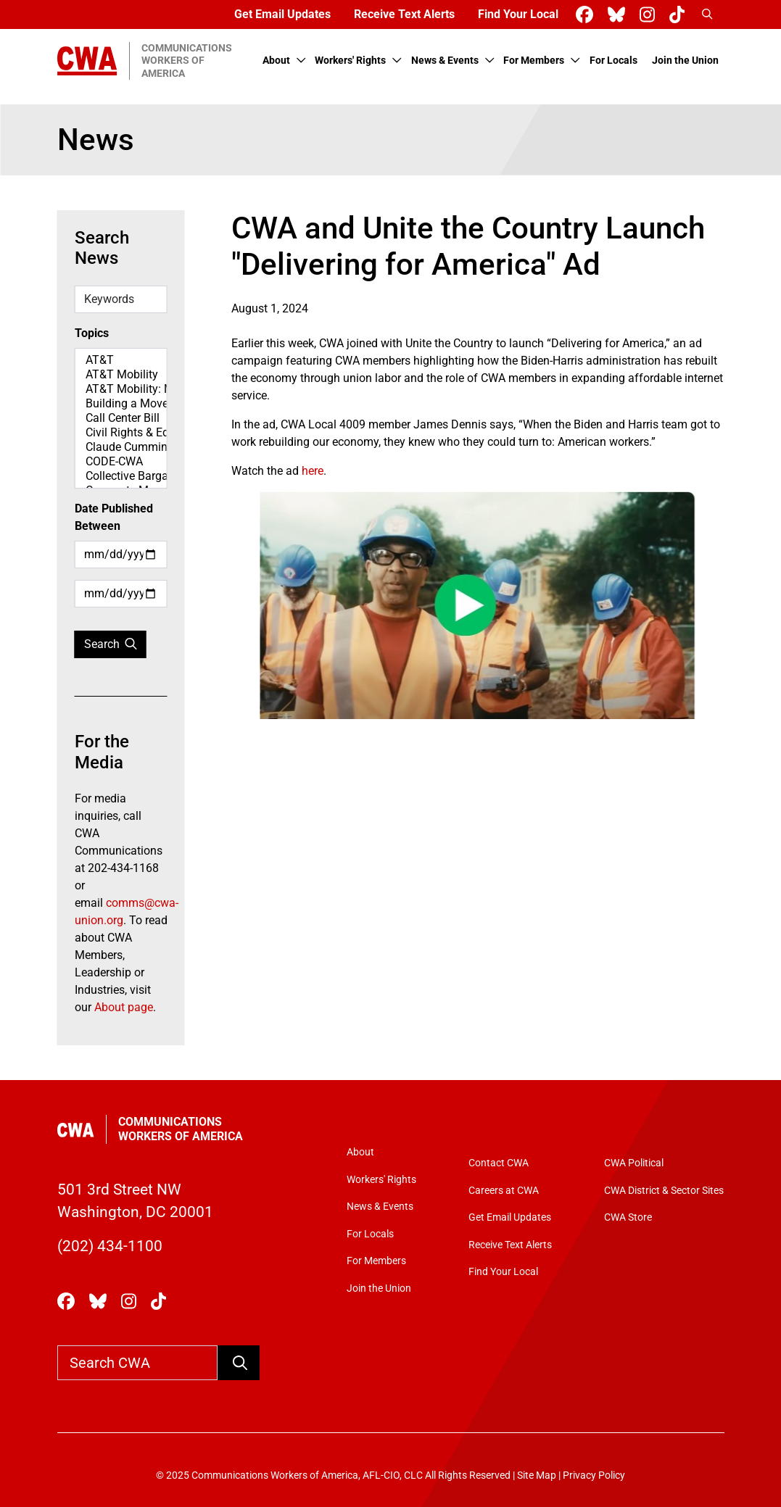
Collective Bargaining (121, 476)
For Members (533, 60)
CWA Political (634, 1163)
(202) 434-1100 (109, 1246)
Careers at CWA (503, 1190)
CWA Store (628, 1217)
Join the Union (685, 60)
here (312, 471)
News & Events (445, 60)
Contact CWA (498, 1163)
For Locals (613, 60)
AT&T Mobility (121, 375)
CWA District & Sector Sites (664, 1190)
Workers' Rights (350, 60)
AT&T (121, 360)
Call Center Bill (121, 418)
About (276, 60)
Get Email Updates (282, 14)
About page (123, 1007)
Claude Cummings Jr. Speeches (121, 447)
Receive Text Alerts (404, 14)
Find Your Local (518, 14)
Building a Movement (121, 404)
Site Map (536, 1475)
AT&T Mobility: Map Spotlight (121, 389)
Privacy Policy (594, 1475)
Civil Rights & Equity (121, 432)
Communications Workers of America (180, 1129)
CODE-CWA (121, 461)
